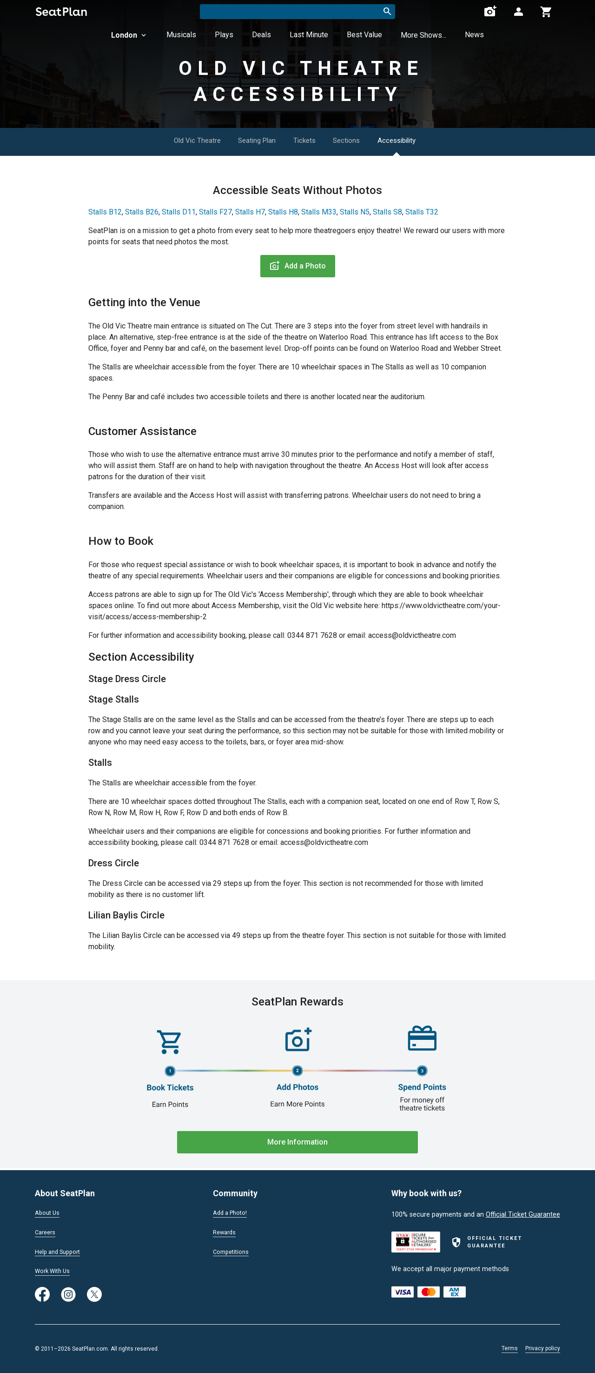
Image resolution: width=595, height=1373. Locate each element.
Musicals (181, 34)
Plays (224, 34)
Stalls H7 (250, 212)
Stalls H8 (283, 212)
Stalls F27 (215, 212)
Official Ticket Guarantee (523, 1213)
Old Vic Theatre (183, 140)
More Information (297, 1142)
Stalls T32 (421, 212)
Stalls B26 (142, 212)
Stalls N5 (355, 212)
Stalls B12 (105, 212)
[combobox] (297, 11)
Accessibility (416, 140)
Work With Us (55, 1270)
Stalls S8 (387, 212)
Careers (46, 1231)
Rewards (226, 1231)
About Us (49, 1211)
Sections (357, 140)
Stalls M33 (319, 212)
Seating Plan (251, 140)
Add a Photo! (232, 1211)
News (474, 34)
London (129, 35)
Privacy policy (542, 1348)
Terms (510, 1348)
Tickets (307, 140)
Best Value (364, 34)
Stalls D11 (179, 212)
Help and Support (61, 1250)
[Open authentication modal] (518, 11)
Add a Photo (298, 266)
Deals (261, 34)
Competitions (233, 1250)
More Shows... (423, 35)
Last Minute (309, 34)
